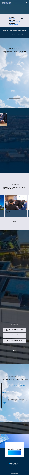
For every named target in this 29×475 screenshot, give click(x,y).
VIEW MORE (14, 99)
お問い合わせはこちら (14, 452)
